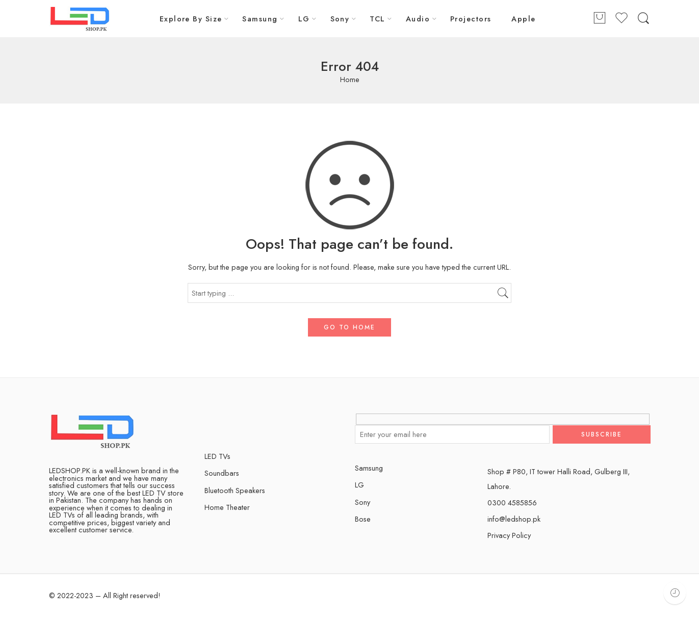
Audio (418, 18)
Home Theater (227, 507)
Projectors (470, 18)
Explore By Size (191, 18)
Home (349, 80)
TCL (377, 18)
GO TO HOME (349, 327)
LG (304, 18)
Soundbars (221, 473)
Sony (340, 18)
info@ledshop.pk (513, 518)
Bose (363, 518)
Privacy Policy (509, 535)
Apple (523, 18)
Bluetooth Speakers (234, 490)
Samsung (259, 18)
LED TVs (217, 456)
